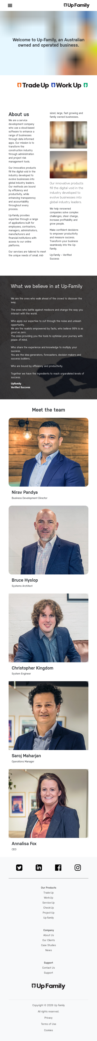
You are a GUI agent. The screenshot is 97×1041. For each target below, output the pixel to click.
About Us (48, 935)
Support (48, 972)
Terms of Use (48, 1024)
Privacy (48, 1017)
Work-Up (48, 897)
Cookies (48, 1030)
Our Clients (48, 940)
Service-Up (48, 902)
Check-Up (48, 907)
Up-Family (48, 917)
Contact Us (48, 967)
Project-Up (48, 912)
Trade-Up (48, 892)
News (48, 950)
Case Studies (48, 945)
